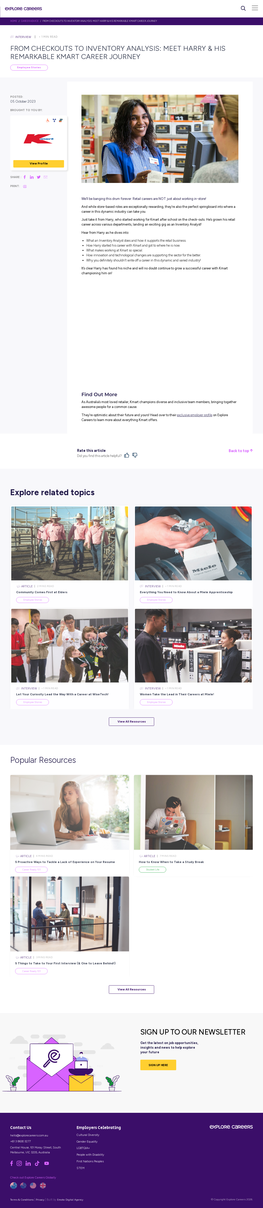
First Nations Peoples (90, 1161)
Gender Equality (87, 1141)
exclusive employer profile (194, 415)
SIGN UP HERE (158, 1065)
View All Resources (132, 721)
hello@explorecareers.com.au (29, 1135)
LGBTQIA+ (83, 1148)
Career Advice (30, 21)
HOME (13, 21)
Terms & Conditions (22, 1199)
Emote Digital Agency (70, 1199)
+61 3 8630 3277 (20, 1141)
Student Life (152, 880)
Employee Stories (29, 67)
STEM (81, 1168)
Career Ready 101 (31, 880)
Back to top (241, 451)
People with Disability (90, 1154)
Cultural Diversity (88, 1135)
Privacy (40, 1199)
